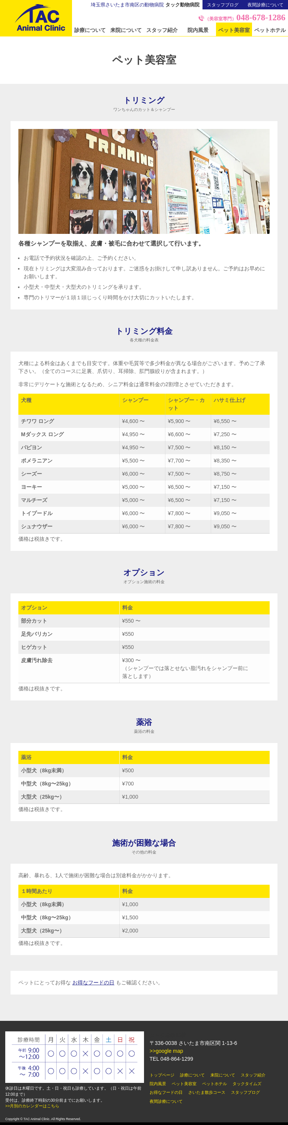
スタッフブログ (222, 5)
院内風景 (198, 30)
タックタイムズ (246, 1083)
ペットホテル (270, 30)
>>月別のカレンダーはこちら (32, 1106)
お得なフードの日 (93, 982)
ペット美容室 (234, 30)
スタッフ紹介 (162, 30)
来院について (126, 30)
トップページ (162, 1075)
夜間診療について (266, 5)
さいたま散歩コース (206, 1092)
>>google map (166, 1051)
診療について (90, 30)
